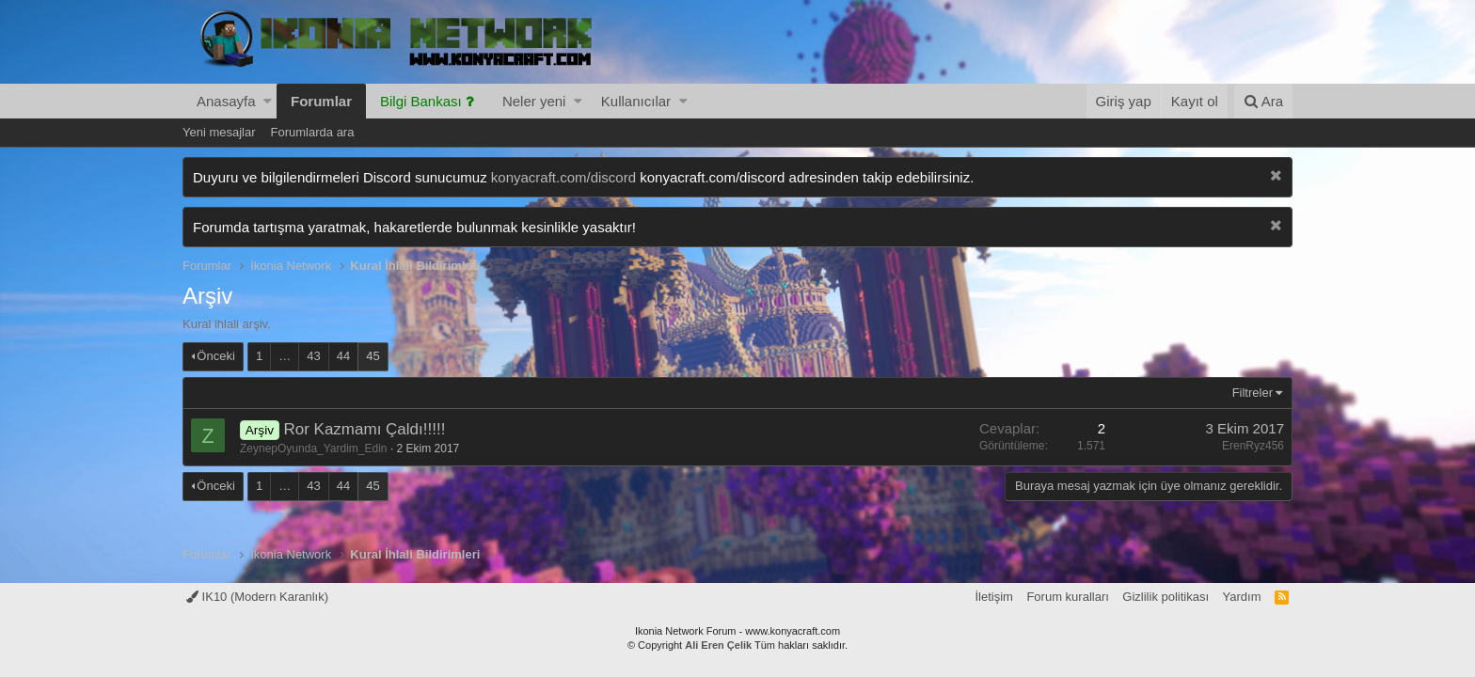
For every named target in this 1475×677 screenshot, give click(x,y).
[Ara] (1263, 101)
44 (343, 356)
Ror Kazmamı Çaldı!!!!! (364, 429)
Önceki (215, 356)
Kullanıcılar (636, 101)
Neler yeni (534, 101)
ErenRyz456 (1253, 445)
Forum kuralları (1067, 597)
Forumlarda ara (313, 132)
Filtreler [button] (1252, 393)
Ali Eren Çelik (718, 645)
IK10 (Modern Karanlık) (257, 597)
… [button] (284, 356)
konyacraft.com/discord (563, 177)
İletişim (993, 597)
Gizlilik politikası (1165, 597)
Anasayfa (226, 101)
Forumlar (321, 101)
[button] (268, 101)
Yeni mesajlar (219, 132)
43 (313, 356)
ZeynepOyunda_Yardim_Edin (314, 448)
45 (372, 356)
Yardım (1242, 597)
